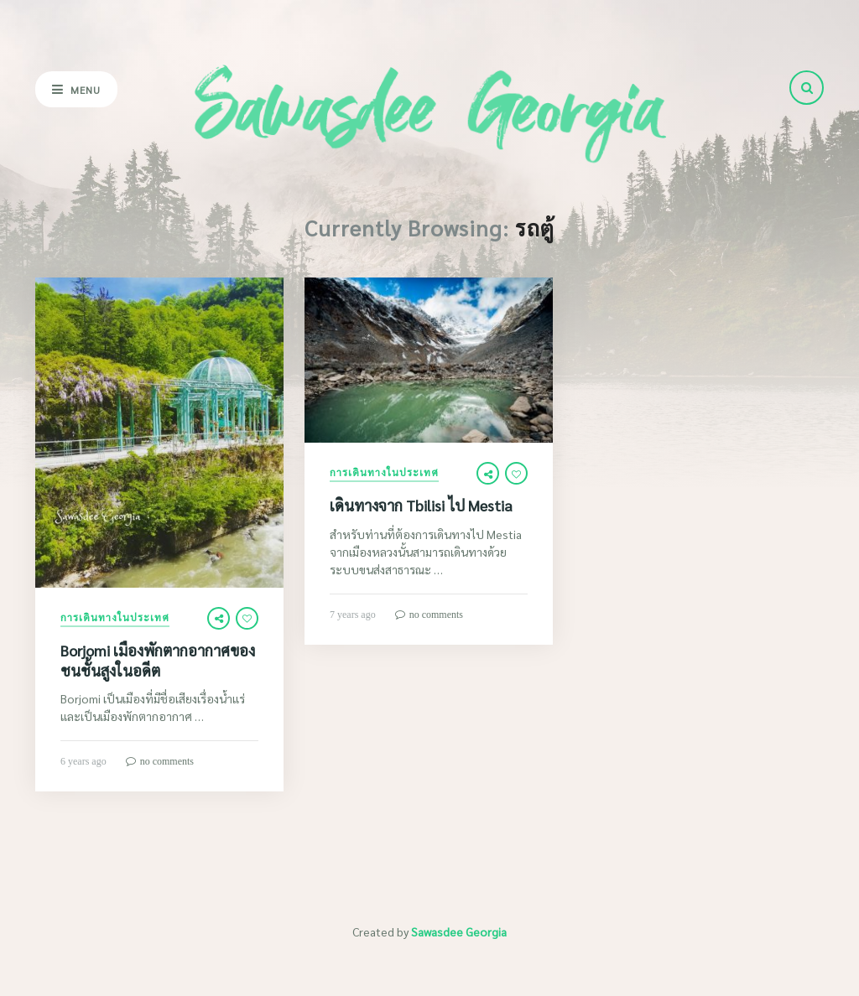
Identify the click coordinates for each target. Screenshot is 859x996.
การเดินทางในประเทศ (114, 618)
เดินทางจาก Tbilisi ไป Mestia (421, 505)
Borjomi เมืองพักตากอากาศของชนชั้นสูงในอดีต (157, 660)
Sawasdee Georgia (459, 931)
